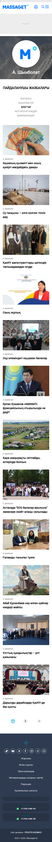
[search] (43, 7)
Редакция (26, 784)
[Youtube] (13, 751)
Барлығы (26, 98)
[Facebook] (25, 751)
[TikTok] (6, 751)
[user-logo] (36, 8)
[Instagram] (31, 751)
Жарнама (26, 758)
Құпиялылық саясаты (26, 790)
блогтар (26, 107)
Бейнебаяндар (26, 115)
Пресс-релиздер (26, 771)
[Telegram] (37, 751)
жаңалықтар (26, 103)
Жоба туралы (26, 765)
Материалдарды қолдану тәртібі (26, 777)
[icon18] (26, 744)
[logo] (16, 7)
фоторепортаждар (26, 111)
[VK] (19, 751)
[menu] (47, 7)
